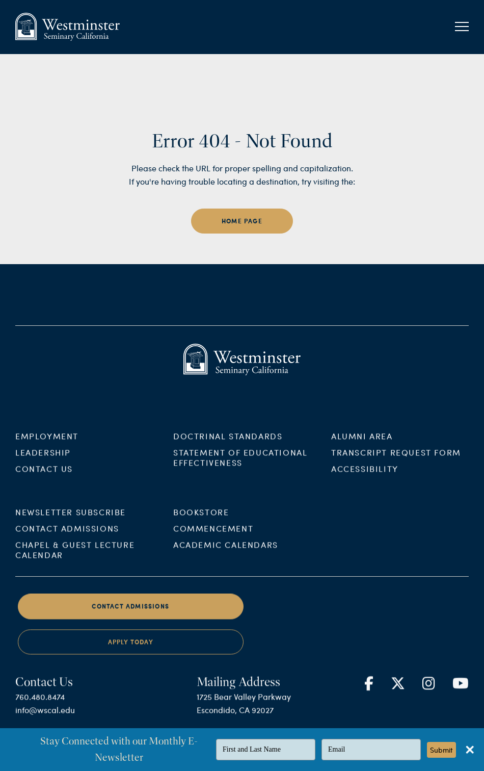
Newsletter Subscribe (70, 518)
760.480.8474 (40, 703)
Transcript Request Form (396, 458)
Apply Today (130, 649)
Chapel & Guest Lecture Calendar (75, 556)
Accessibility (364, 475)
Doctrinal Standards (227, 442)
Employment (46, 442)
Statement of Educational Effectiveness (240, 463)
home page (242, 221)
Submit (441, 750)
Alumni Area (362, 442)
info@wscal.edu (45, 716)
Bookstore (201, 518)
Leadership (43, 458)
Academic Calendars (225, 551)
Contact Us (44, 475)
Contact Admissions (67, 535)
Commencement (213, 535)
